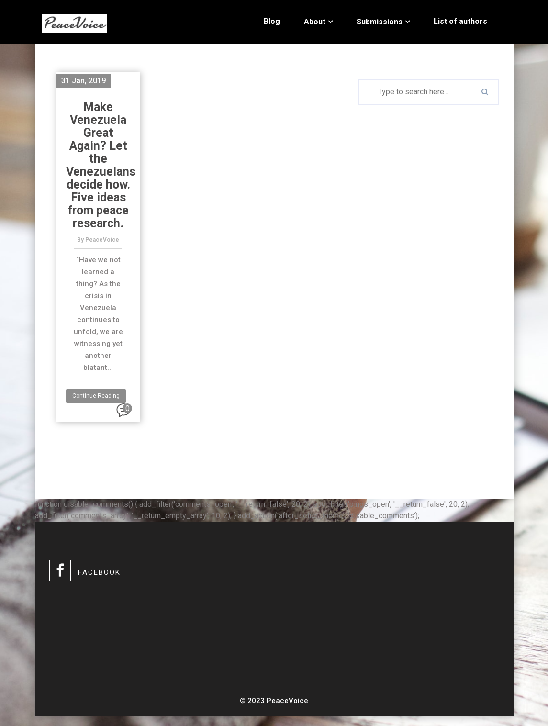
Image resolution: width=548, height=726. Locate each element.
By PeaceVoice (98, 239)
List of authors (460, 21)
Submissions (380, 21)
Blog (272, 21)
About (314, 21)
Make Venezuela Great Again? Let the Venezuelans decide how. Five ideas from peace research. (100, 165)
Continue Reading (96, 395)
